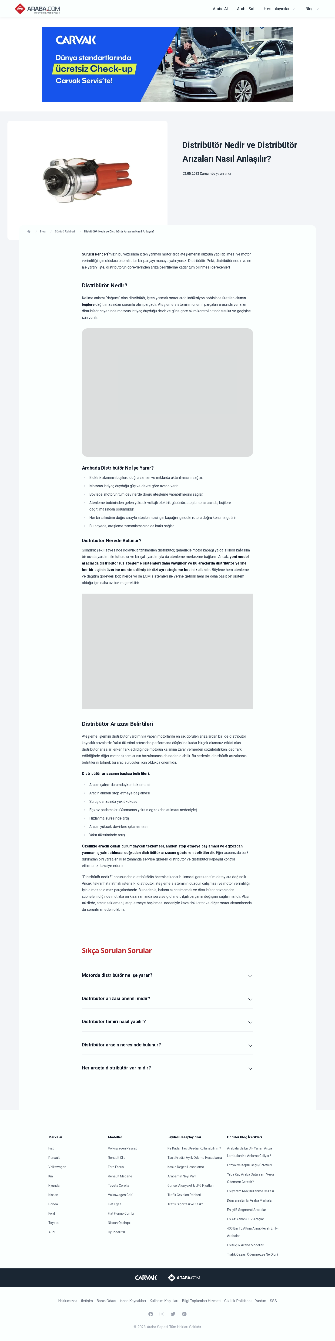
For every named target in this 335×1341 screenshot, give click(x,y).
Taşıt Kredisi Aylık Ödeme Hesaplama (195, 1158)
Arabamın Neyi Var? (182, 1176)
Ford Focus (116, 1167)
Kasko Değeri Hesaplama (186, 1167)
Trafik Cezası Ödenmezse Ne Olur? (252, 1254)
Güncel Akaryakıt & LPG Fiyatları (191, 1185)
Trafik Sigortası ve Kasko (186, 1204)
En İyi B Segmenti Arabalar (246, 1210)
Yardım (260, 1301)
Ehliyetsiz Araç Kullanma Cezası (250, 1191)
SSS (273, 1301)
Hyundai (54, 1185)
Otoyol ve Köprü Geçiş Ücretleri (249, 1165)
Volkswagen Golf (120, 1195)
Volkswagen (57, 1167)
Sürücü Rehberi (95, 254)
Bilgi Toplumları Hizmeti (201, 1301)
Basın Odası (106, 1301)
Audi (51, 1232)
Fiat (51, 1148)
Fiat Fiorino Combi (121, 1213)
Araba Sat (246, 8)
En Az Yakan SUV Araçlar (245, 1219)
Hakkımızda (67, 1301)
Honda (53, 1204)
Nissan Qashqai (119, 1223)
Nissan (53, 1195)
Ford (51, 1213)
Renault (54, 1158)
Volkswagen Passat (122, 1148)
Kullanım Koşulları (164, 1301)
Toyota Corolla (118, 1185)
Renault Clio (116, 1158)
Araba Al (220, 8)
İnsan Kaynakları (133, 1301)
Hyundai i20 (116, 1232)
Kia (50, 1176)
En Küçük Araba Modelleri (245, 1245)
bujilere (88, 304)
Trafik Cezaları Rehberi (184, 1195)
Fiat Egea (114, 1204)
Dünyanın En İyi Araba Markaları (250, 1200)
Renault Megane (120, 1176)
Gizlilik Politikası (237, 1301)
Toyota (53, 1223)
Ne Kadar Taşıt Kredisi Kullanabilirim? (194, 1148)
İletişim (87, 1301)
